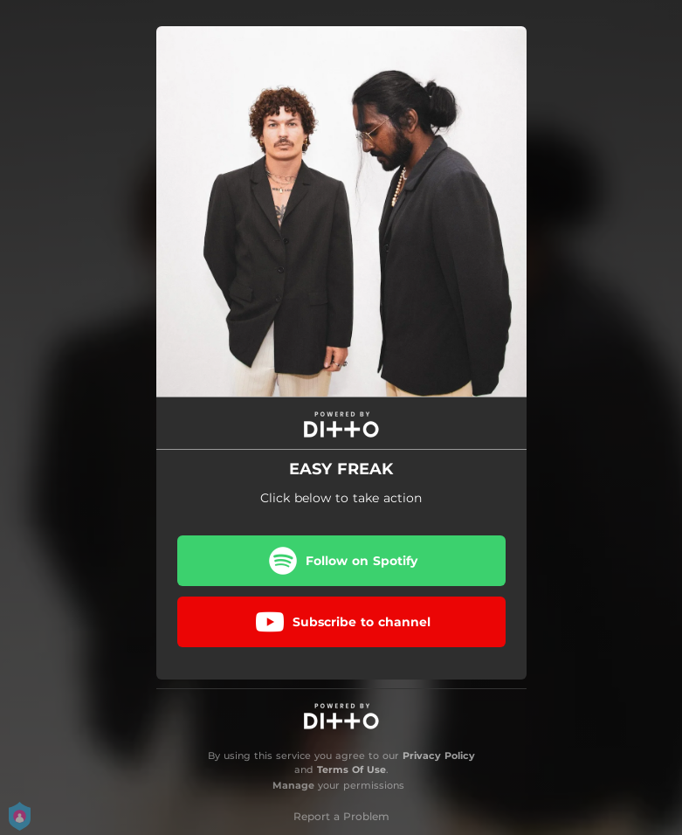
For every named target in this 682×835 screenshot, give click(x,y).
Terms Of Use (351, 769)
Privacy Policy (439, 755)
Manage (293, 785)
